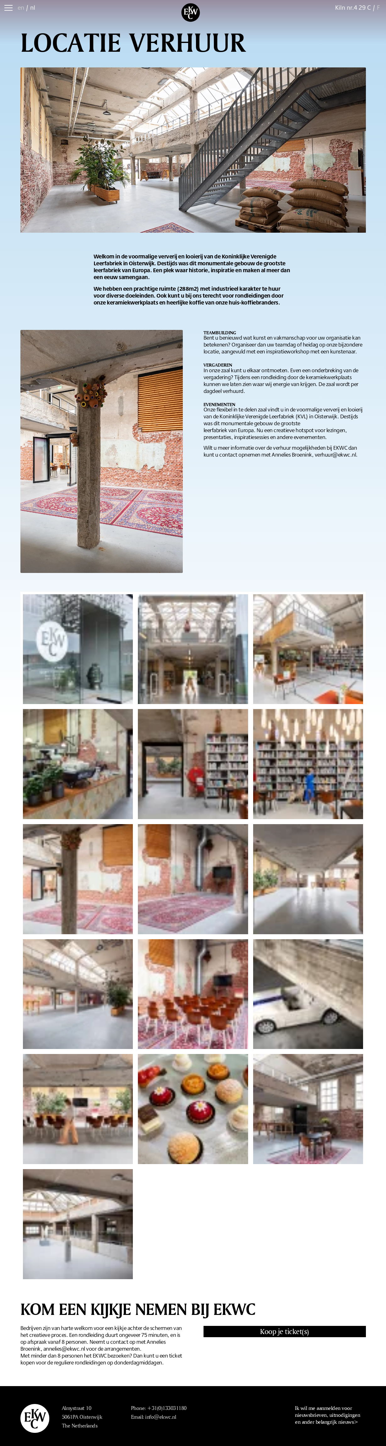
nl (32, 7)
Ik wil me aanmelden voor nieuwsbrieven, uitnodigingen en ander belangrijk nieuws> (327, 1415)
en (21, 7)
